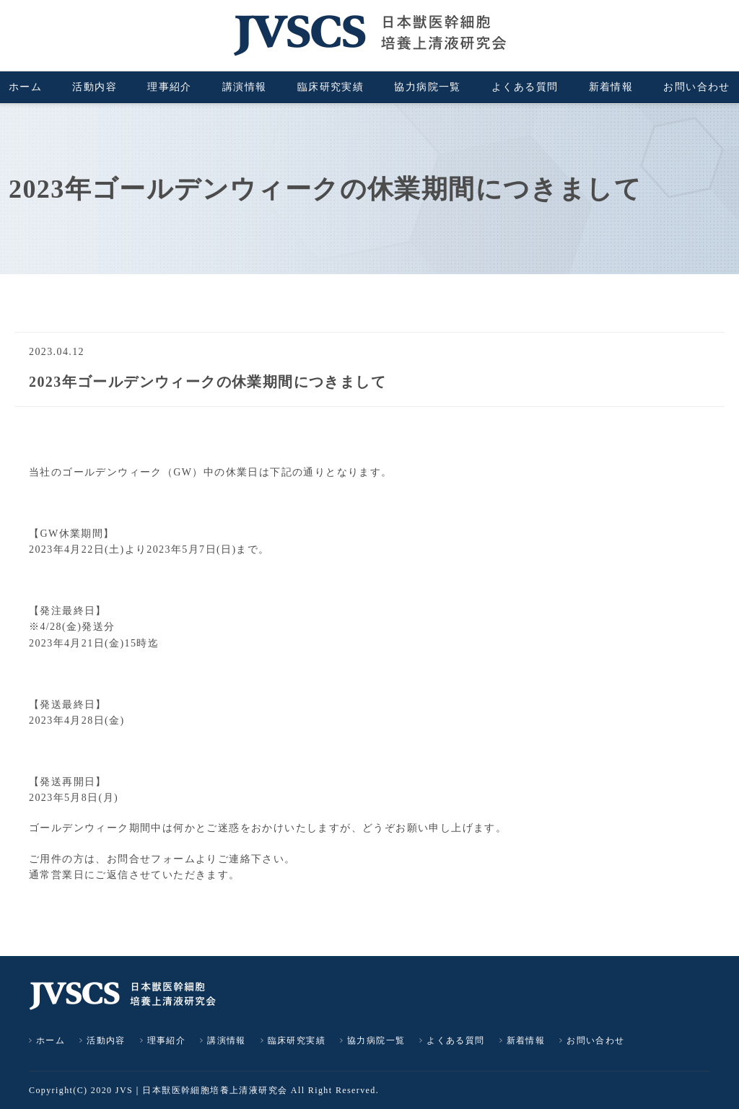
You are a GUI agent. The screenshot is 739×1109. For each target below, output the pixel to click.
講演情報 (244, 87)
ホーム (25, 87)
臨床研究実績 (330, 87)
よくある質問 (524, 87)
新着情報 (611, 87)
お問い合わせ (696, 87)
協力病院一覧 (427, 87)
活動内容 (94, 87)
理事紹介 (169, 87)
